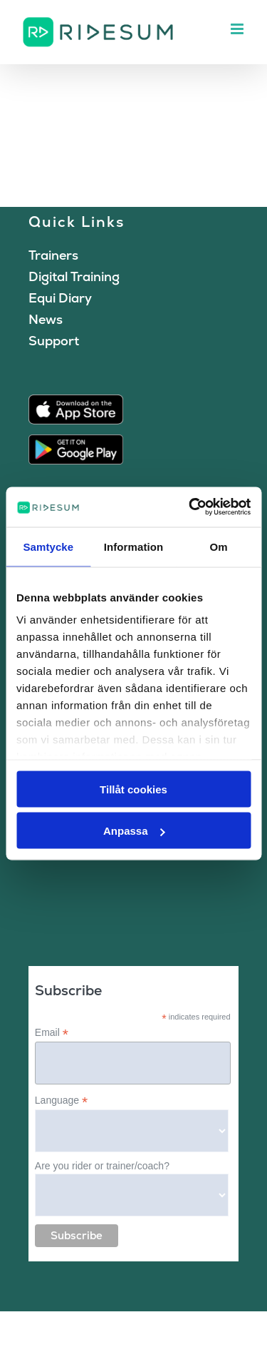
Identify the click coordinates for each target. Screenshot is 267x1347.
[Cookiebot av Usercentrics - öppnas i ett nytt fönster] (190, 507)
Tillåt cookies (133, 789)
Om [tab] (219, 546)
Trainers (53, 255)
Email (51, 1033)
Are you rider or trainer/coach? (102, 1165)
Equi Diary (60, 298)
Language (61, 1100)
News (45, 319)
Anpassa (134, 831)
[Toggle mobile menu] (238, 28)
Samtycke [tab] (48, 546)
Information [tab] (134, 546)
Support (53, 340)
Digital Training (74, 276)
